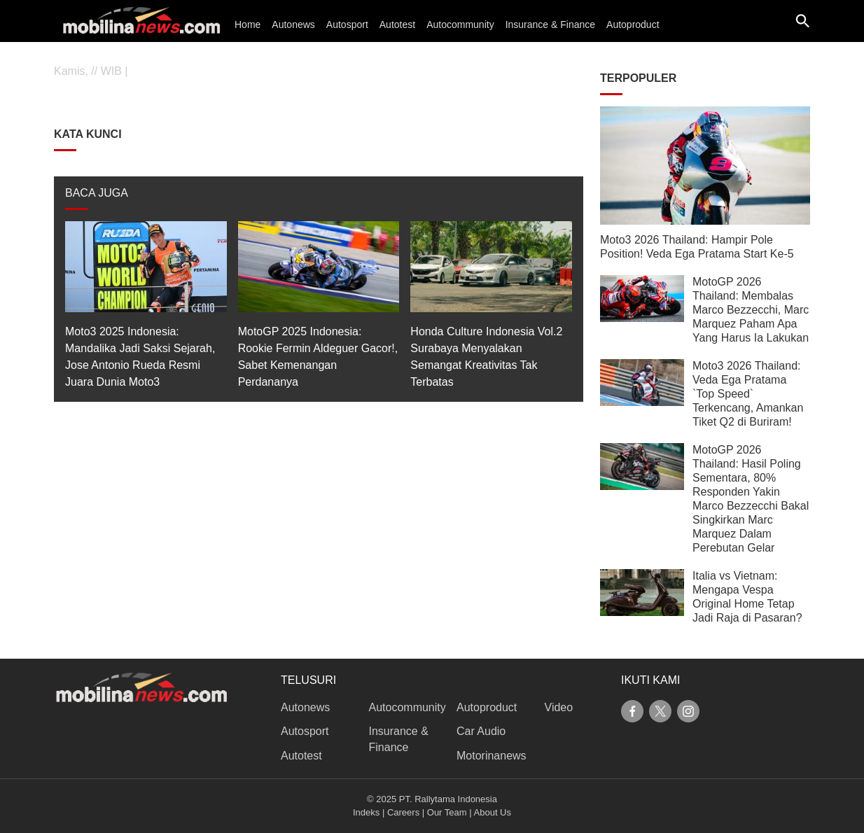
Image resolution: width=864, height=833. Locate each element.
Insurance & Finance (550, 24)
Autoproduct (633, 24)
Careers (403, 812)
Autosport (347, 24)
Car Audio (481, 731)
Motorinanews (492, 756)
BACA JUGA (96, 193)
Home (247, 24)
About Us (492, 812)
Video (559, 707)
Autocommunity (460, 24)
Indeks (366, 812)
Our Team (447, 812)
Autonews (293, 24)
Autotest (397, 24)
